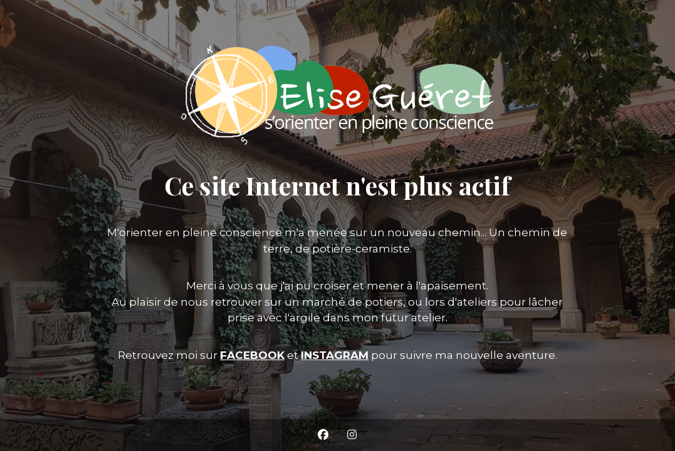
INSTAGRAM (335, 355)
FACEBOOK (252, 355)
